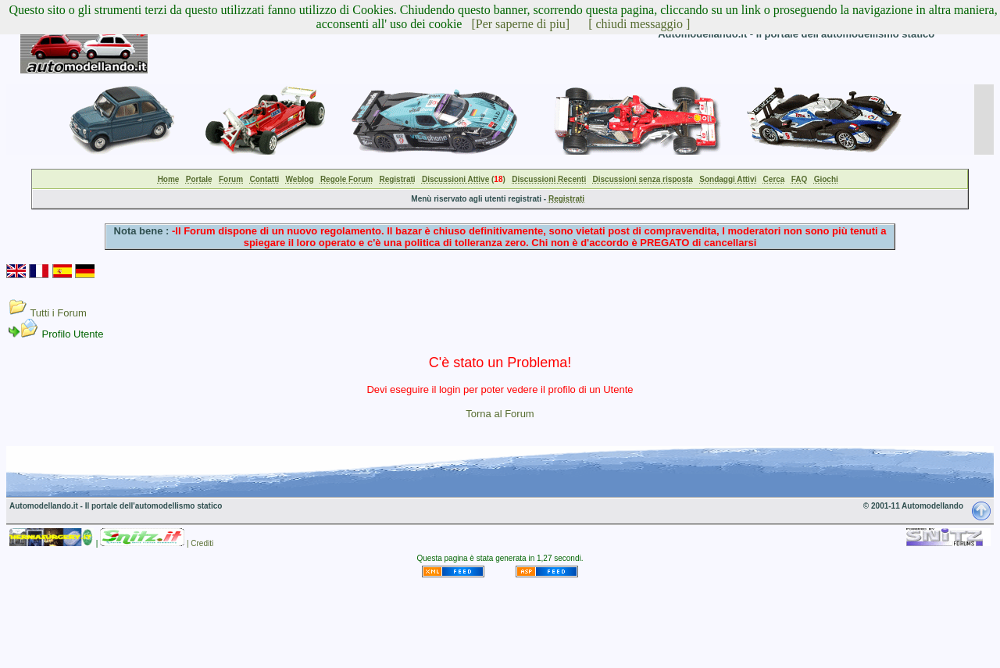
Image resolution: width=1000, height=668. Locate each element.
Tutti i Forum (58, 313)
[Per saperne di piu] (520, 23)
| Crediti (200, 543)
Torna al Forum (500, 414)
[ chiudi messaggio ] (639, 23)
